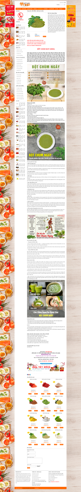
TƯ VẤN (56, 8)
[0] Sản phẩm (62, 2)
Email (28, 454)
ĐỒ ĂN (35, 8)
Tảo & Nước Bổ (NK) (19, 93)
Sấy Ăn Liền (18, 78)
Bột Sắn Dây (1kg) (46, 413)
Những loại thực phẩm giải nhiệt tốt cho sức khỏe (22, 109)
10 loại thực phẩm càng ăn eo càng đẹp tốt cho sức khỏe (20, 157)
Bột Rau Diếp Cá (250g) (46, 396)
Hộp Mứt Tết (18, 70)
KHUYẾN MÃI (51, 8)
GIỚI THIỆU (24, 8)
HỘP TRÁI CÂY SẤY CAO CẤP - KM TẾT (22, 36)
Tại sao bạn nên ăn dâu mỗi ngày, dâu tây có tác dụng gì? (22, 153)
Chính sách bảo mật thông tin (36, 477)
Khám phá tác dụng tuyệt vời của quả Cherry (22, 129)
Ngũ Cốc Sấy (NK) (19, 66)
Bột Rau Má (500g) (59, 413)
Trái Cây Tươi (18, 53)
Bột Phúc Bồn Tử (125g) (46, 379)
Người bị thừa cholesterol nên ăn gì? (22, 126)
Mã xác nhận (29, 464)
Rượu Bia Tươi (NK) (19, 91)
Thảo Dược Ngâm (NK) (20, 98)
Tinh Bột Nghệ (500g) (33, 413)
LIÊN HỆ (60, 8)
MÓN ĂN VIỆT (30, 8)
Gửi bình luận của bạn (30, 457)
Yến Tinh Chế (18, 76)
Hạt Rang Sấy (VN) (19, 63)
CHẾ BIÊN (46, 8)
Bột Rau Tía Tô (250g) (59, 396)
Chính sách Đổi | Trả (35, 476)
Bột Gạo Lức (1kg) (59, 379)
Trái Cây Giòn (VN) (19, 61)
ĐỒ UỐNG (40, 8)
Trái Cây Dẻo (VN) (19, 59)
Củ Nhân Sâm (18, 80)
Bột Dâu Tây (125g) (33, 379)
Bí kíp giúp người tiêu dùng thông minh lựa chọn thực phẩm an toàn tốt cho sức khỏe (20, 105)
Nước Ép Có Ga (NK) (19, 95)
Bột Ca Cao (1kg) (33, 396)
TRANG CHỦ (18, 8)
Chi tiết (30, 393)
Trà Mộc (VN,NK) (19, 88)
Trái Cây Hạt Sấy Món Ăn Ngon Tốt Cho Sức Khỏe (22, 40)
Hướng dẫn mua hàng (35, 473)
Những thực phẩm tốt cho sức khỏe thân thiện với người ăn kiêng (20, 164)
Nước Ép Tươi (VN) (19, 51)
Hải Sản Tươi (18, 83)
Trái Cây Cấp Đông (19, 55)
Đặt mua (44, 36)
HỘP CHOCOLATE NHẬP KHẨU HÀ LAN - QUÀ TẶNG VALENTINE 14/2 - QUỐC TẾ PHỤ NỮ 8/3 (20, 44)
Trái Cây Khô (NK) (19, 68)
